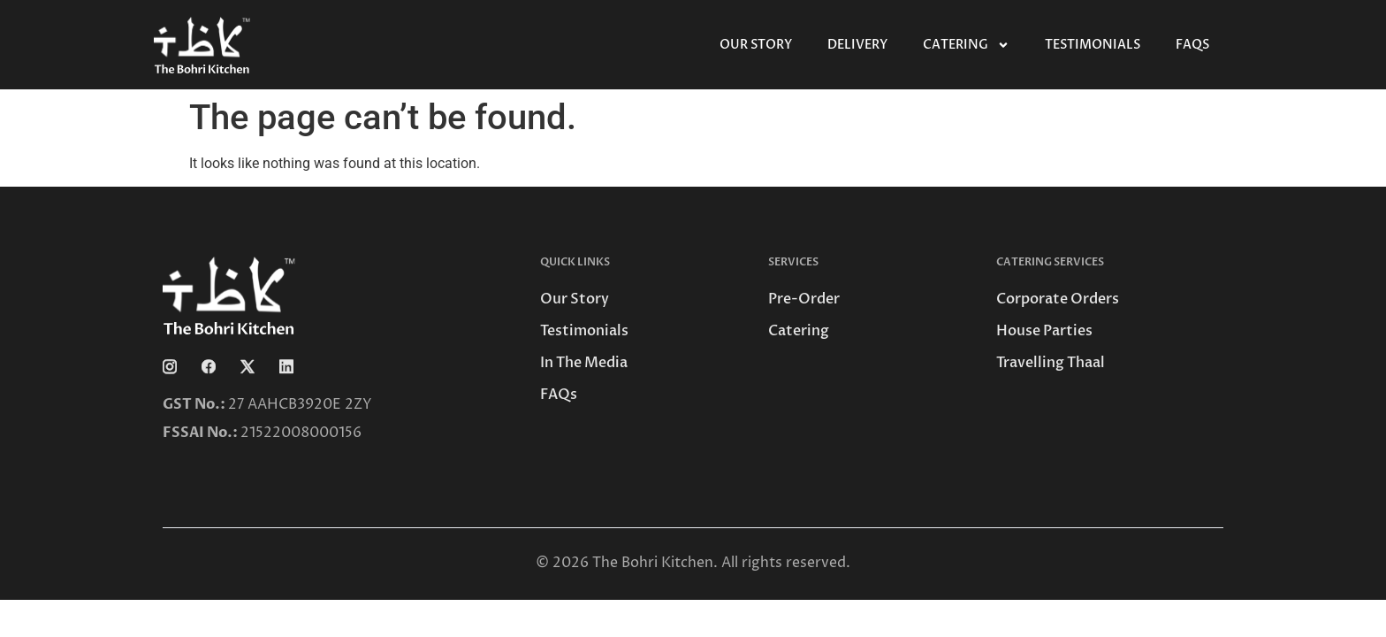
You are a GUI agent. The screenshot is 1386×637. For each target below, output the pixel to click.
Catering (966, 45)
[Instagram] (180, 365)
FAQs (1192, 44)
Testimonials (1092, 44)
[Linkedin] (297, 365)
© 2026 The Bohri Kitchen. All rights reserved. (693, 562)
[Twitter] (258, 365)
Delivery (857, 44)
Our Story (756, 44)
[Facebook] (219, 365)
